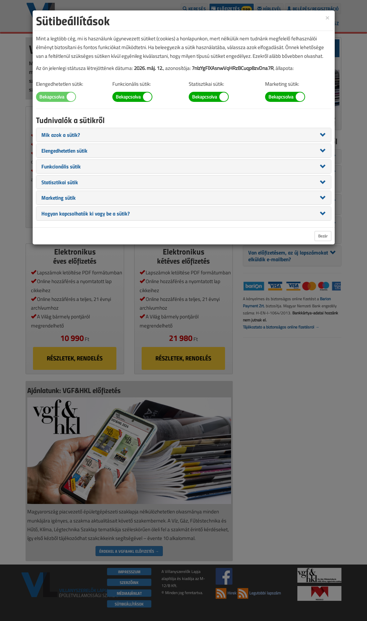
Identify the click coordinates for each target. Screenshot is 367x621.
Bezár (323, 236)
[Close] (327, 17)
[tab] (183, 135)
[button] (60, 134)
